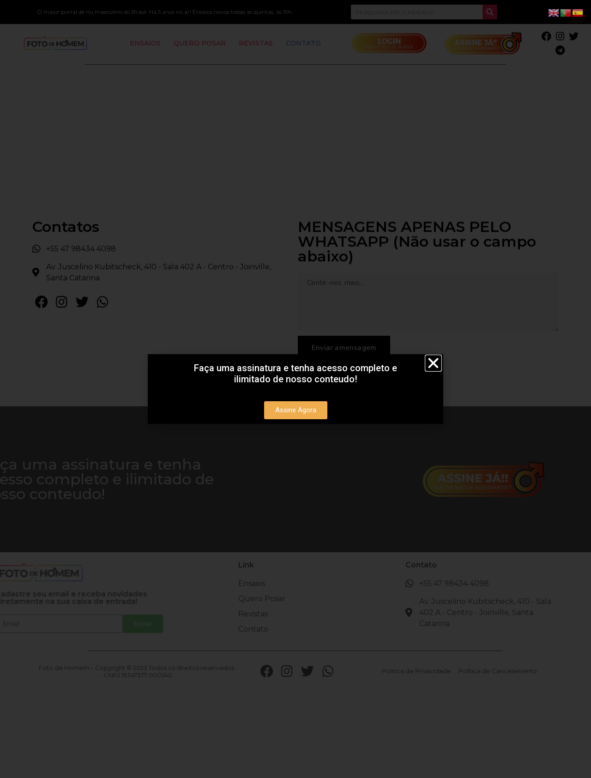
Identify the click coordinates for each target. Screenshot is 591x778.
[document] (295, 389)
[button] (433, 363)
